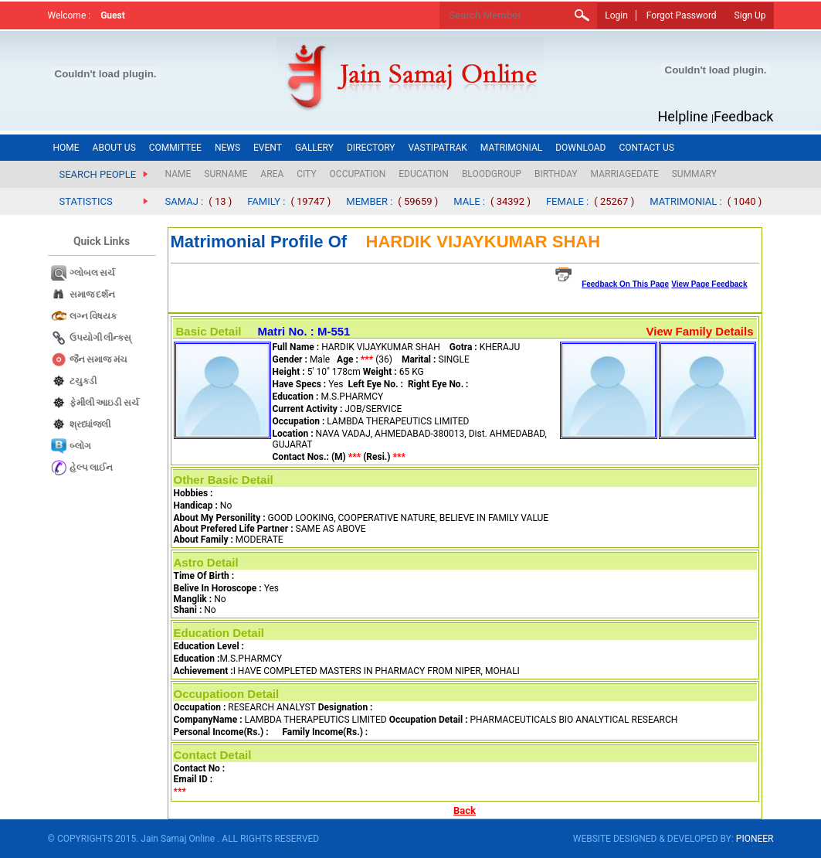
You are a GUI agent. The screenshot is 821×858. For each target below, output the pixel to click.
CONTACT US (646, 147)
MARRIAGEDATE (625, 174)
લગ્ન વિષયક (93, 316)
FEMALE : (567, 201)
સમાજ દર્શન (93, 294)
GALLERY (314, 147)
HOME (66, 147)
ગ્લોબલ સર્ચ (93, 272)
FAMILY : (266, 201)
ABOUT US (114, 147)
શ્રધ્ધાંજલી (90, 424)
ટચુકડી (83, 381)
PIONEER (755, 838)
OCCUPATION (358, 174)
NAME (178, 174)
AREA (271, 174)
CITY (306, 174)
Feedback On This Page (625, 284)
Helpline (683, 116)
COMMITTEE (175, 147)
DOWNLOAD (580, 147)
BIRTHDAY (556, 174)
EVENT (267, 147)
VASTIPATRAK (438, 147)
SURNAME (225, 174)
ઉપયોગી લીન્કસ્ (101, 337)
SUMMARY (694, 174)
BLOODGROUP (491, 174)
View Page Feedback (709, 284)
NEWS (227, 147)
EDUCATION (424, 174)
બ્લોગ (80, 446)
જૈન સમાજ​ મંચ (99, 359)
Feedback (743, 116)
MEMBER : (369, 201)
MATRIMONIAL (511, 147)
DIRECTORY (371, 147)
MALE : (469, 201)
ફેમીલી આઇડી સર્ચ (105, 402)
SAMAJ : (184, 201)
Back (464, 810)
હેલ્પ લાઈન (92, 467)
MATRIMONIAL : (686, 201)
